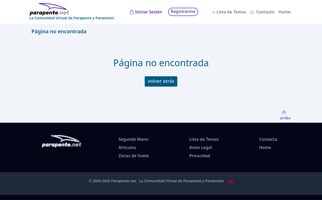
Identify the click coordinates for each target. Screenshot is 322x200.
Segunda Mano (133, 139)
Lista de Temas (231, 12)
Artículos (127, 147)
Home (285, 12)
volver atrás (161, 81)
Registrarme (183, 11)
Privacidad (199, 156)
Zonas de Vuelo (133, 156)
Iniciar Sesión (148, 12)
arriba (285, 114)
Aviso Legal (200, 147)
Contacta (268, 139)
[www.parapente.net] (72, 9)
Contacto (265, 12)
